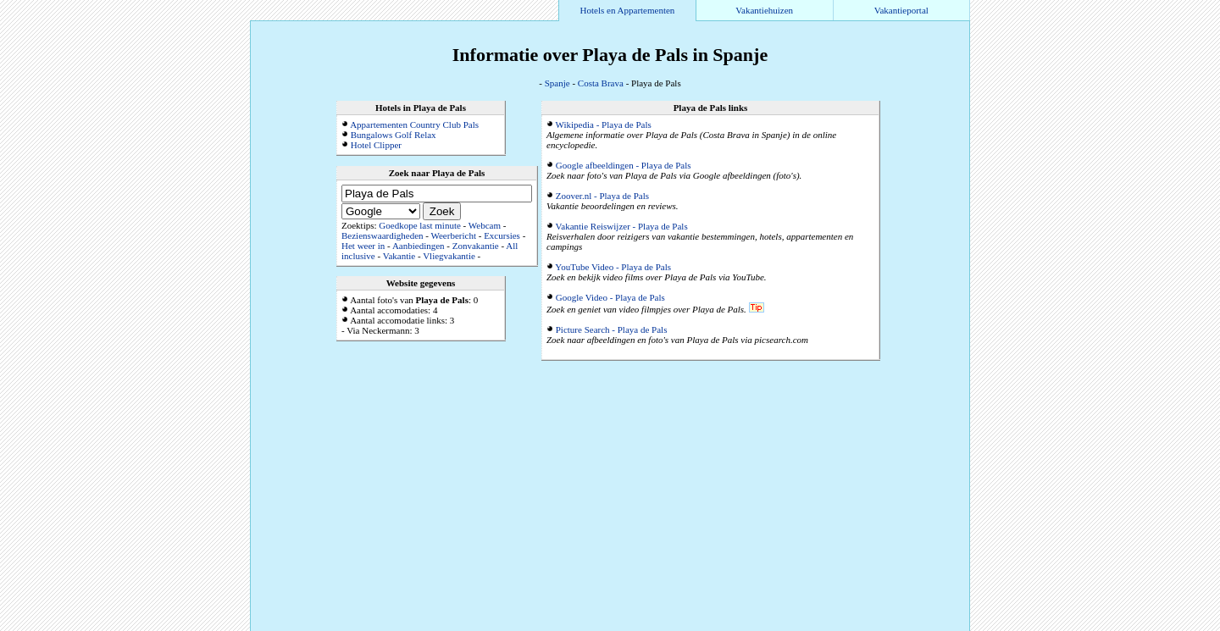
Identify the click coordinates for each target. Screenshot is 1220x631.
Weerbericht (452, 235)
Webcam (485, 225)
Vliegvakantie (449, 256)
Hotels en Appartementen (627, 10)
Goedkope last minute (420, 225)
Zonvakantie (475, 246)
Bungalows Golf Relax (393, 135)
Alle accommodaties (928, 626)
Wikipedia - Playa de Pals (604, 124)
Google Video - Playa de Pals (610, 297)
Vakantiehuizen (764, 10)
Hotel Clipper (376, 145)
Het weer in (363, 246)
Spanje (557, 83)
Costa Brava (601, 83)
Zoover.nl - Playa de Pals (602, 196)
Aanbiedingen (418, 246)
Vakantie (399, 256)
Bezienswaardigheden (382, 235)
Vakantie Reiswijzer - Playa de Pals (622, 226)
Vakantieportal (901, 10)
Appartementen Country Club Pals (414, 124)
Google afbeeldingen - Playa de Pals (623, 165)
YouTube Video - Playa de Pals (613, 267)
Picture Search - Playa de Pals (612, 329)
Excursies (502, 235)
